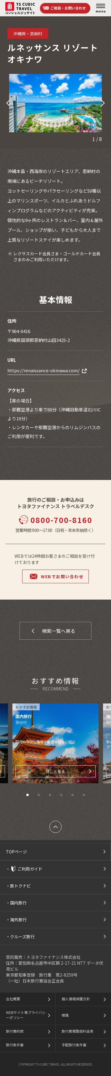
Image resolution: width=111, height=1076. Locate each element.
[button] (7, 103)
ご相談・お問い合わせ (68, 7)
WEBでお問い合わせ (62, 576)
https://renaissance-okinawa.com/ (43, 370)
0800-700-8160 (55, 519)
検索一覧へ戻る (58, 630)
